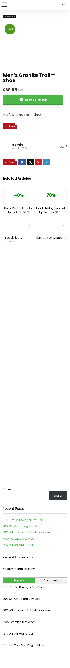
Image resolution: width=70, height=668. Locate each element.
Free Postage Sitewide (18, 538)
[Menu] (4, 5)
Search (8, 489)
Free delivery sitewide (12, 240)
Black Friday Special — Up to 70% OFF (50, 210)
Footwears (9, 16)
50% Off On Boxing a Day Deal (23, 520)
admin (17, 145)
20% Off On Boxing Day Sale (22, 526)
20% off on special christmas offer (26, 532)
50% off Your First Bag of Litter (23, 645)
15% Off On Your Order (18, 545)
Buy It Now (35, 100)
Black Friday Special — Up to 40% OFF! (17, 210)
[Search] (64, 5)
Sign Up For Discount (51, 238)
